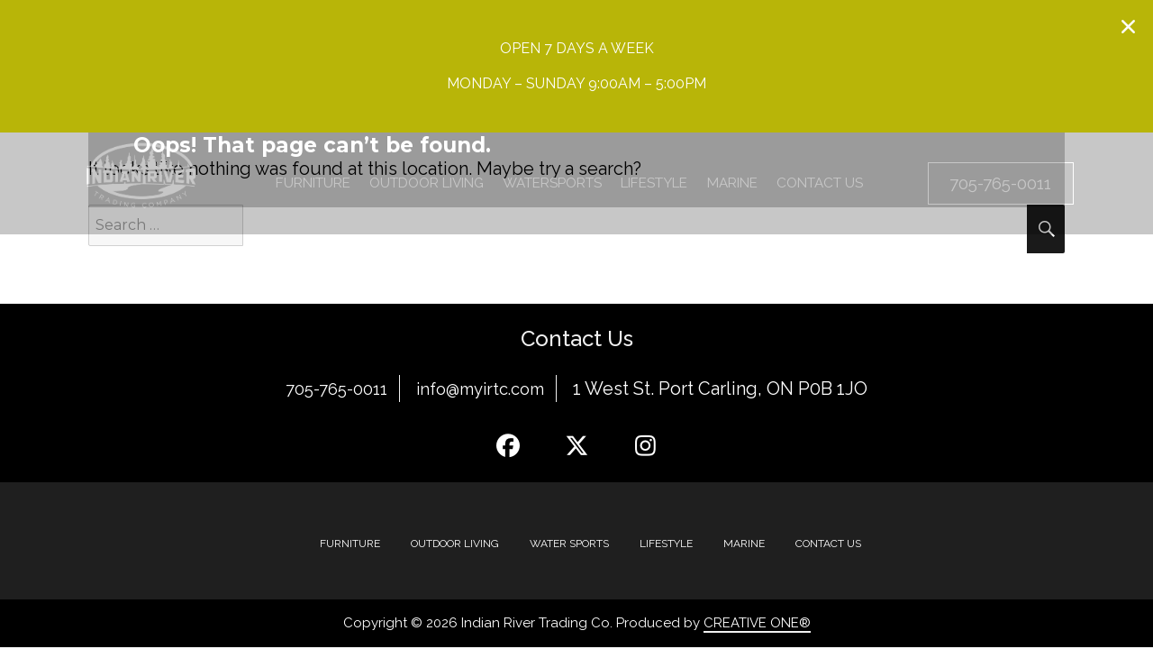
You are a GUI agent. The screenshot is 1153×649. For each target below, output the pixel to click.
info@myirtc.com (486, 388)
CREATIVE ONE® (757, 623)
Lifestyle (666, 543)
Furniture (350, 543)
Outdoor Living (455, 543)
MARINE (744, 543)
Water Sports (569, 543)
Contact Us (828, 543)
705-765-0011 (330, 388)
